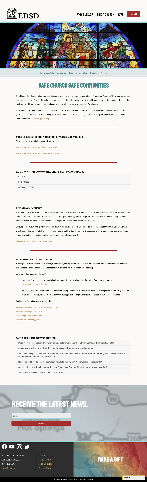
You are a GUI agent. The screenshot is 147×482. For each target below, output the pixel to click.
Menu (133, 14)
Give (120, 14)
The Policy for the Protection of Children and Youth (37, 153)
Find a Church (45, 464)
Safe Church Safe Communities (53, 73)
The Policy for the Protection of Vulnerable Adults (37, 147)
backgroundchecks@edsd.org (34, 284)
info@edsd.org (9, 468)
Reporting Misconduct (78, 73)
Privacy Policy (45, 468)
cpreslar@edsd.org (41, 118)
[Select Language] (133, 477)
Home (41, 455)
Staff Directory (45, 459)
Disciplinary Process (98, 73)
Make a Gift (110, 459)
